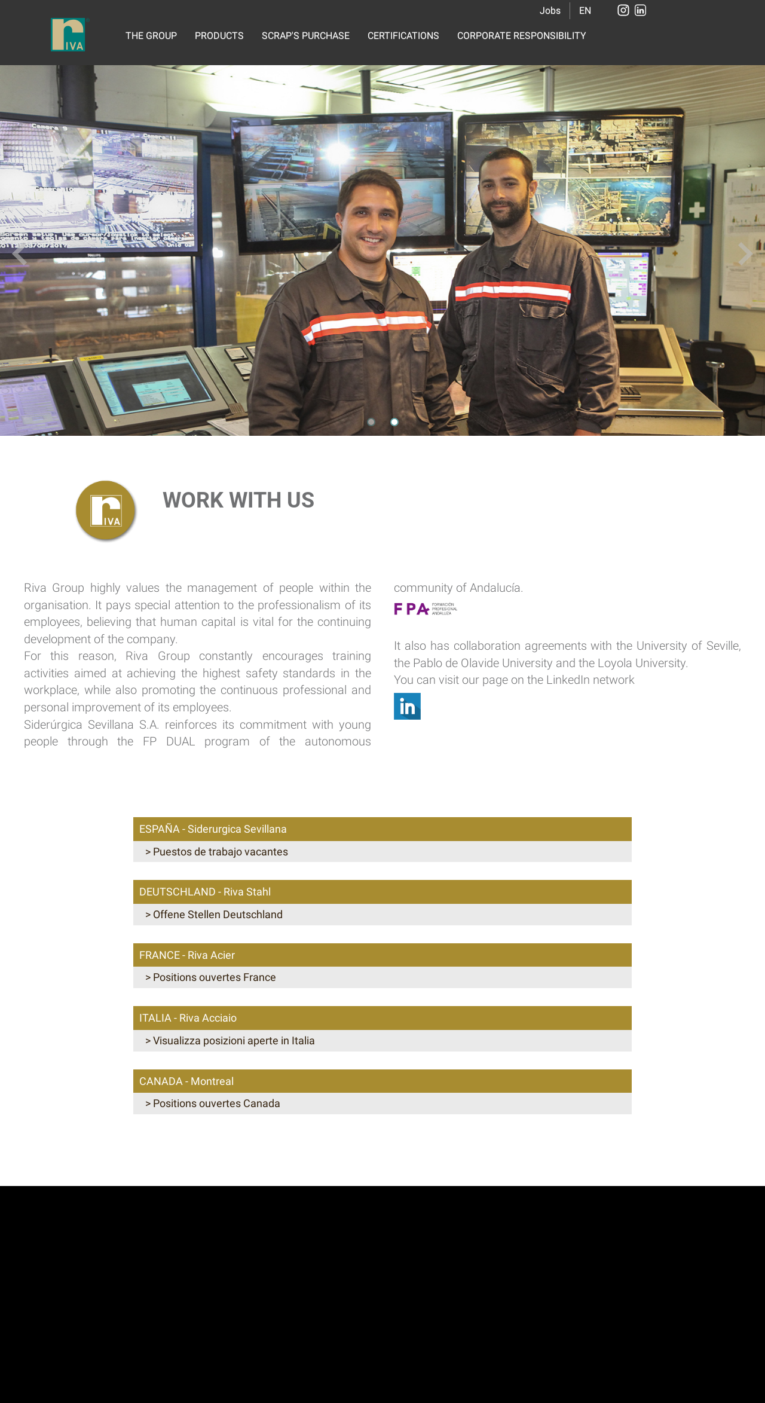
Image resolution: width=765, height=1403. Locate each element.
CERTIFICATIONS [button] (403, 35)
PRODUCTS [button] (219, 35)
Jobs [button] (550, 10)
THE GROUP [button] (151, 35)
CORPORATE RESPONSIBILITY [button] (521, 35)
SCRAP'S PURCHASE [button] (306, 35)
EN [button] (585, 10)
